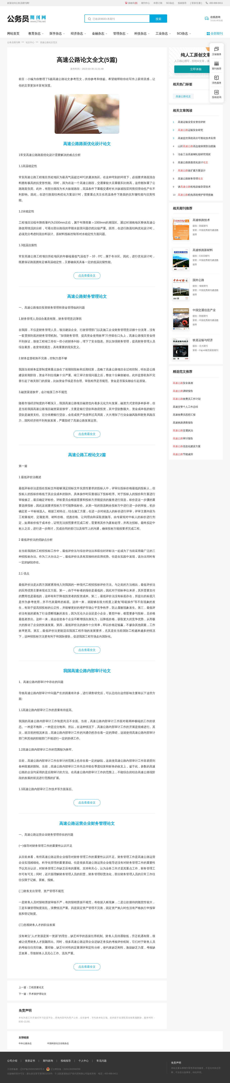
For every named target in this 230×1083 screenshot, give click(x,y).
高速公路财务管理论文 (87, 296)
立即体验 (196, 69)
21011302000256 (71, 1069)
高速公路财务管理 (190, 178)
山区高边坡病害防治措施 (197, 146)
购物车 (132, 3)
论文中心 (30, 42)
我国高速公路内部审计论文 (87, 671)
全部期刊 (217, 33)
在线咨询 (216, 19)
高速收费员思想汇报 (184, 414)
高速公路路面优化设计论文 (87, 144)
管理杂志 (119, 33)
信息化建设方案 (187, 446)
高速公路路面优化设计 (193, 162)
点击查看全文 (87, 275)
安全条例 (183, 383)
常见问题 (101, 1060)
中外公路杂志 (25, 1043)
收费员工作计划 (187, 398)
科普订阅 (158, 3)
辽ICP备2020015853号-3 (32, 1069)
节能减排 (183, 454)
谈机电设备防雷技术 (194, 186)
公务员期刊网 (13, 42)
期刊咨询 (48, 1060)
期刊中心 (145, 3)
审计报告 (183, 438)
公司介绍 (12, 1060)
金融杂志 (98, 33)
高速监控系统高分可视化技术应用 (197, 138)
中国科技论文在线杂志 (58, 1043)
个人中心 (84, 1060)
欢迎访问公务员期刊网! (18, 3)
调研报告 (183, 390)
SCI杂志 (170, 3)
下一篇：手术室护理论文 (32, 993)
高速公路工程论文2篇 (87, 455)
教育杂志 (34, 33)
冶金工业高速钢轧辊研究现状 (194, 154)
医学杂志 (56, 33)
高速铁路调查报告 (183, 422)
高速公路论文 (183, 96)
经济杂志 (77, 33)
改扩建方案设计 (192, 170)
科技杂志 (140, 33)
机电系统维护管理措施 (195, 194)
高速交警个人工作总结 (185, 406)
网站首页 (13, 33)
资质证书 (30, 1060)
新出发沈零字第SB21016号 (40, 1073)
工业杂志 (162, 33)
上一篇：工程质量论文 (31, 987)
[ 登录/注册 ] (196, 3)
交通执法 (183, 430)
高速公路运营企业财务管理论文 (87, 823)
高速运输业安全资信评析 (192, 121)
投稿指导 (182, 3)
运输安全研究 (190, 130)
